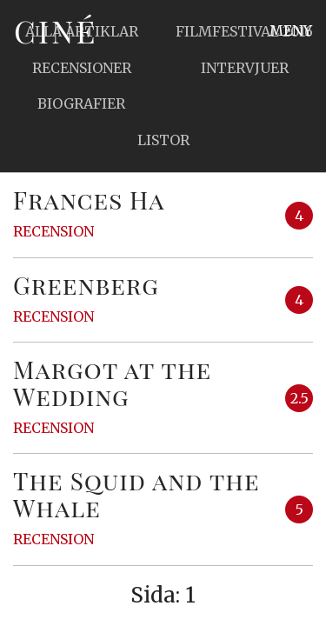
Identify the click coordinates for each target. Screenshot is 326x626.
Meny (290, 30)
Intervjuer (245, 68)
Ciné (55, 30)
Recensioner (81, 68)
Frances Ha (89, 199)
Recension (53, 231)
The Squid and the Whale (136, 493)
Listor (163, 140)
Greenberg (86, 285)
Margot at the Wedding (112, 382)
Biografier (81, 103)
